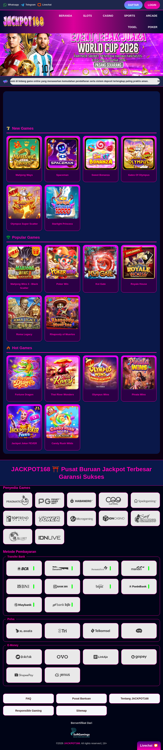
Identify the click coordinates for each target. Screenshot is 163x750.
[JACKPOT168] (24, 21)
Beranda (63, 16)
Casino (105, 16)
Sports (127, 16)
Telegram (28, 5)
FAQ (28, 698)
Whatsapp (11, 5)
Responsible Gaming (28, 710)
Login (152, 4)
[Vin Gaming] (81, 732)
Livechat (44, 5)
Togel (130, 27)
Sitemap (81, 710)
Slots (85, 16)
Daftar (133, 4)
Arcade (149, 16)
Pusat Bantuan (81, 698)
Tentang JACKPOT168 (135, 698)
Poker (150, 27)
